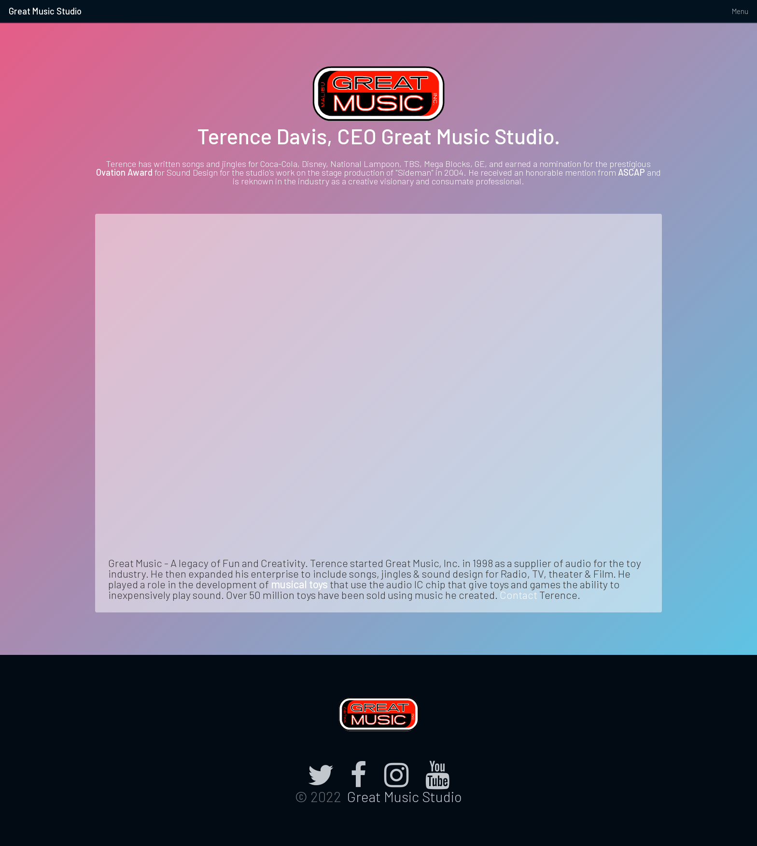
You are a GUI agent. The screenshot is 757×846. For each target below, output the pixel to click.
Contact (518, 594)
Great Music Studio (45, 11)
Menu (740, 11)
